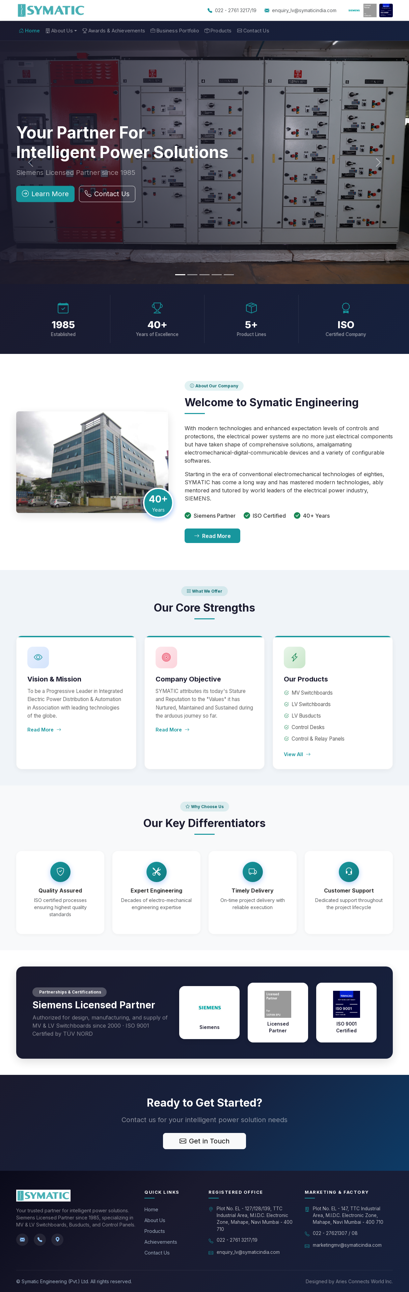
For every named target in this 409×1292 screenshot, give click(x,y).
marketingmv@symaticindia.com (347, 1245)
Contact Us (253, 30)
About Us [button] (59, 30)
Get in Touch (204, 1141)
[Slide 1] (180, 275)
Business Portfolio (175, 30)
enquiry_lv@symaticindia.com (304, 10)
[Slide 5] (229, 275)
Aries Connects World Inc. (364, 1281)
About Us (154, 1220)
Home (29, 30)
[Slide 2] (192, 275)
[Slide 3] (204, 275)
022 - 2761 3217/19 (235, 10)
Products (218, 30)
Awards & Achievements (113, 30)
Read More (212, 539)
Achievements (160, 1242)
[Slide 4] (217, 275)
